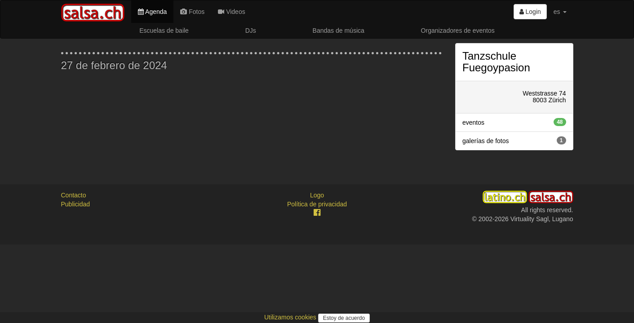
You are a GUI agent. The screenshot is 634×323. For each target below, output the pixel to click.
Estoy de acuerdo (344, 318)
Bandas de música (338, 30)
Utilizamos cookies (291, 317)
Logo (317, 195)
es (560, 11)
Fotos (192, 11)
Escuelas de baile (164, 30)
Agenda (152, 11)
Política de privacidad (317, 204)
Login (530, 11)
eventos (514, 122)
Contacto (73, 195)
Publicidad (75, 204)
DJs (250, 30)
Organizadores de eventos (458, 30)
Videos (231, 11)
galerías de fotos (514, 140)
